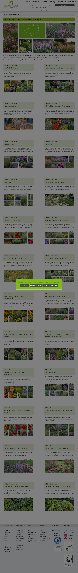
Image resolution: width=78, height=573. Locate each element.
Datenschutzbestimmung (51, 285)
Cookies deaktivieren (36, 285)
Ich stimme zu (24, 285)
